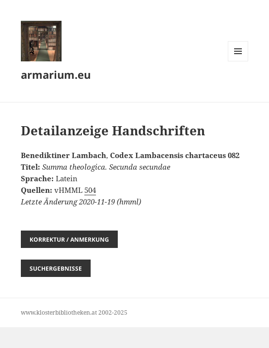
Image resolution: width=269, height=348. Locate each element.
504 (90, 190)
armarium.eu (56, 74)
